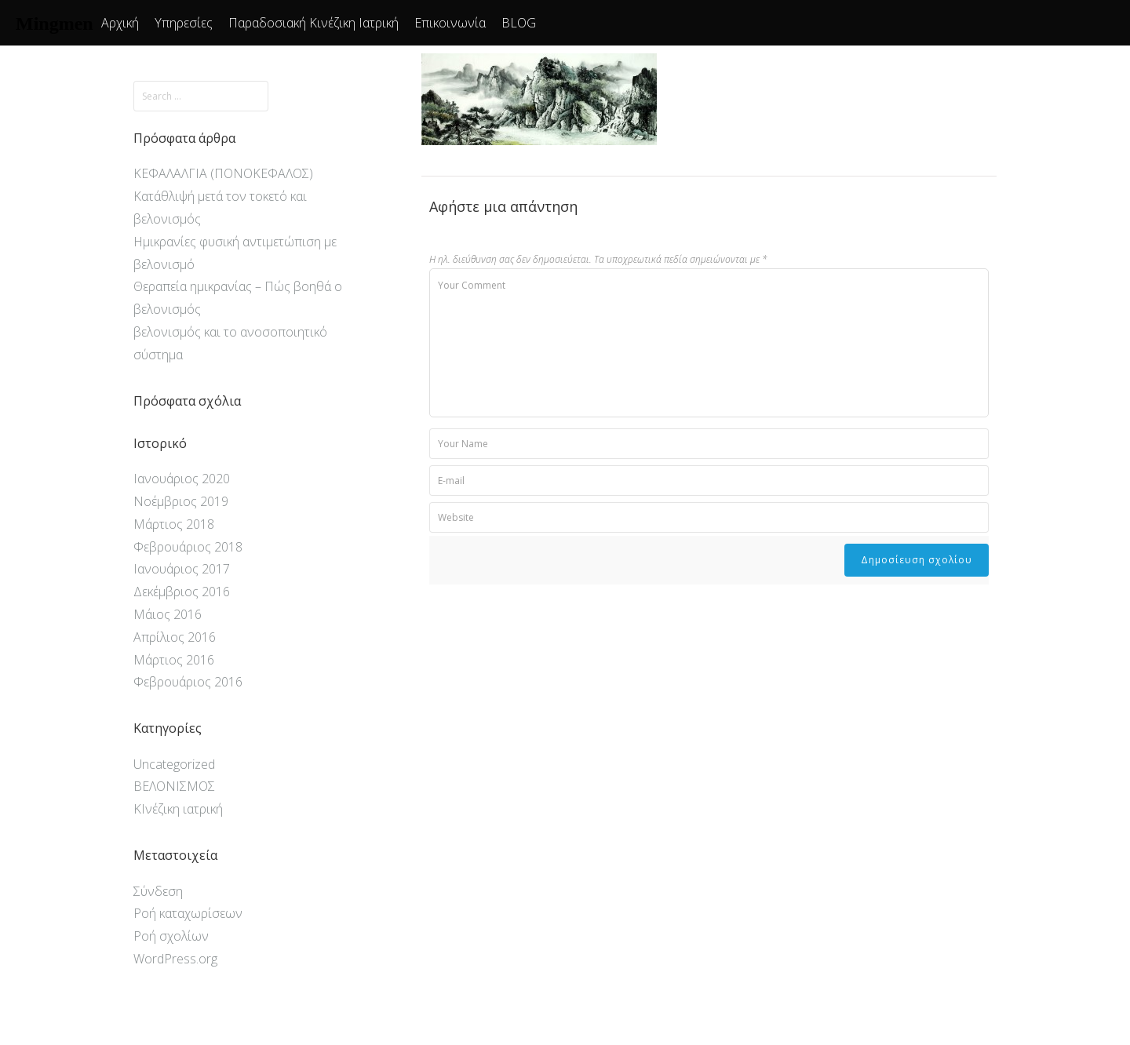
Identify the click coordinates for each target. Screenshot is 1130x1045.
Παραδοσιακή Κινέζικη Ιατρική (313, 22)
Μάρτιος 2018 (173, 524)
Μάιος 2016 (167, 614)
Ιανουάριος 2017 (181, 568)
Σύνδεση (158, 891)
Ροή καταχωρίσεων (187, 913)
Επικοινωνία (450, 22)
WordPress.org (175, 958)
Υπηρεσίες (184, 22)
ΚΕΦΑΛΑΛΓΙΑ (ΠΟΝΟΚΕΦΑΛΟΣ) (223, 173)
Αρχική (120, 22)
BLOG (518, 22)
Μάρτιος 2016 (173, 659)
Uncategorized (174, 764)
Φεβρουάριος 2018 (187, 546)
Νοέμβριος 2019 (180, 501)
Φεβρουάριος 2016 (187, 681)
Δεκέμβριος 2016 (181, 591)
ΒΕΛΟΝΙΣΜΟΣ (174, 786)
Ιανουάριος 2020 (181, 478)
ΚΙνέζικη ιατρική (178, 808)
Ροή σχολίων (171, 936)
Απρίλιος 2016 (174, 637)
